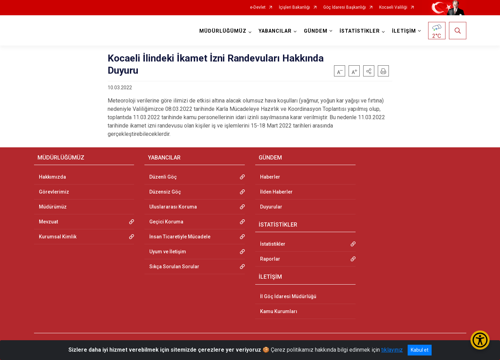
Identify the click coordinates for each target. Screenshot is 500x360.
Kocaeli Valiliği (393, 7)
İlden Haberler (276, 192)
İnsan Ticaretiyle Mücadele (179, 236)
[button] (368, 70)
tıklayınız (392, 349)
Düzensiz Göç (165, 192)
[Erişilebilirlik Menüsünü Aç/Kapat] (480, 340)
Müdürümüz (53, 207)
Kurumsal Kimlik (57, 236)
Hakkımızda (52, 177)
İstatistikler (272, 244)
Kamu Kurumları (278, 311)
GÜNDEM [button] (315, 31)
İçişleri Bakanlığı (294, 7)
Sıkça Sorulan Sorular (174, 266)
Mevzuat (48, 221)
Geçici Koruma (166, 221)
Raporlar (270, 259)
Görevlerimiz (54, 192)
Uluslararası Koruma (173, 207)
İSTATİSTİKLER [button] (360, 31)
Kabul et (419, 350)
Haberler (270, 177)
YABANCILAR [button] (275, 31)
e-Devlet (258, 7)
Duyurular (271, 207)
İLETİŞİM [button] (404, 31)
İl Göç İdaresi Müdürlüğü (288, 296)
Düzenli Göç (163, 177)
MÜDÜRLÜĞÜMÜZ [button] (223, 31)
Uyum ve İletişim (167, 251)
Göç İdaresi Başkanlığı (344, 7)
